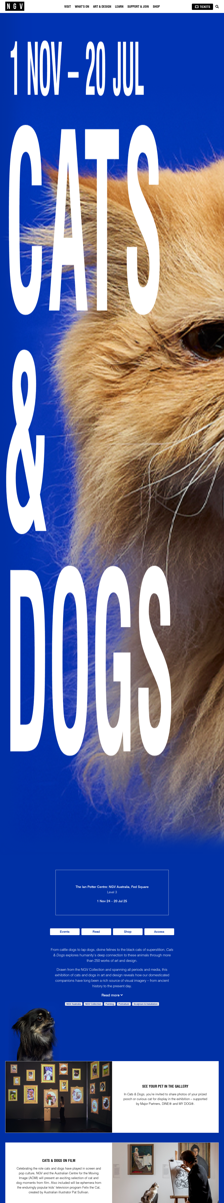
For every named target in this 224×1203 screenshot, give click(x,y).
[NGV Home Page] (14, 6)
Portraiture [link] (123, 1004)
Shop (156, 6)
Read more (112, 995)
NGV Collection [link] (93, 1004)
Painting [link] (110, 1004)
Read (96, 931)
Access (159, 931)
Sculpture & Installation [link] (146, 1004)
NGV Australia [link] (73, 1004)
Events (65, 931)
